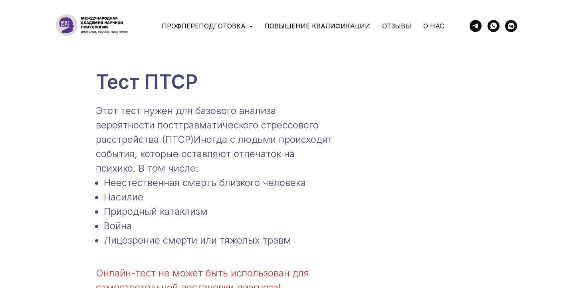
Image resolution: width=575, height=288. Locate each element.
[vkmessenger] (511, 26)
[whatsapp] (494, 26)
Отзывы (396, 26)
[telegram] (476, 26)
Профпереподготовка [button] (205, 26)
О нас (433, 26)
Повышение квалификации (317, 26)
